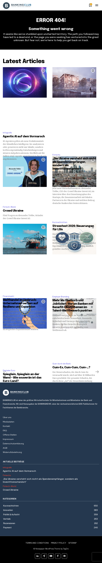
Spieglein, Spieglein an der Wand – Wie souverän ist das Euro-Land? (22, 378)
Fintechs (56, 155)
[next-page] (97, 372)
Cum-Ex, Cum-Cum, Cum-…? (71, 367)
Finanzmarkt (8, 296)
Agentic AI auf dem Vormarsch (24, 136)
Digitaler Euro (9, 370)
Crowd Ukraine (13, 210)
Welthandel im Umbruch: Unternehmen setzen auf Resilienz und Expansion (20, 303)
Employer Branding (60, 296)
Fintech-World (9, 207)
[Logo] (51, 393)
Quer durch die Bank (61, 363)
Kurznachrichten (59, 222)
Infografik (7, 133)
